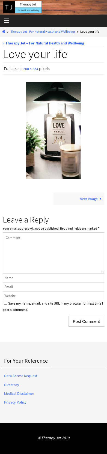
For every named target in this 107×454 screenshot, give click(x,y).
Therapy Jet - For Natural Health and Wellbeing (43, 32)
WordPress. (70, 449)
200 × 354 (30, 68)
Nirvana (52, 449)
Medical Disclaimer (19, 393)
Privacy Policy (15, 402)
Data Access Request (20, 375)
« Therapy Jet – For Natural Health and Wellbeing (43, 43)
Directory (11, 384)
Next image (91, 198)
